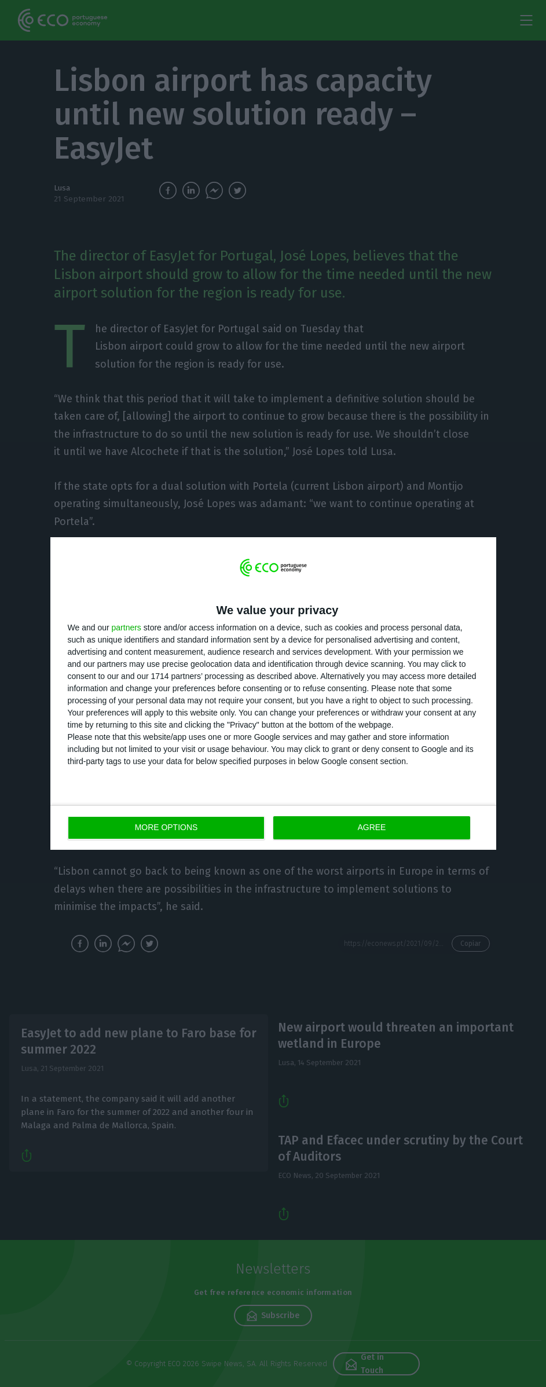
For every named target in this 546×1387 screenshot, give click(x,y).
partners (126, 627)
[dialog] (273, 693)
